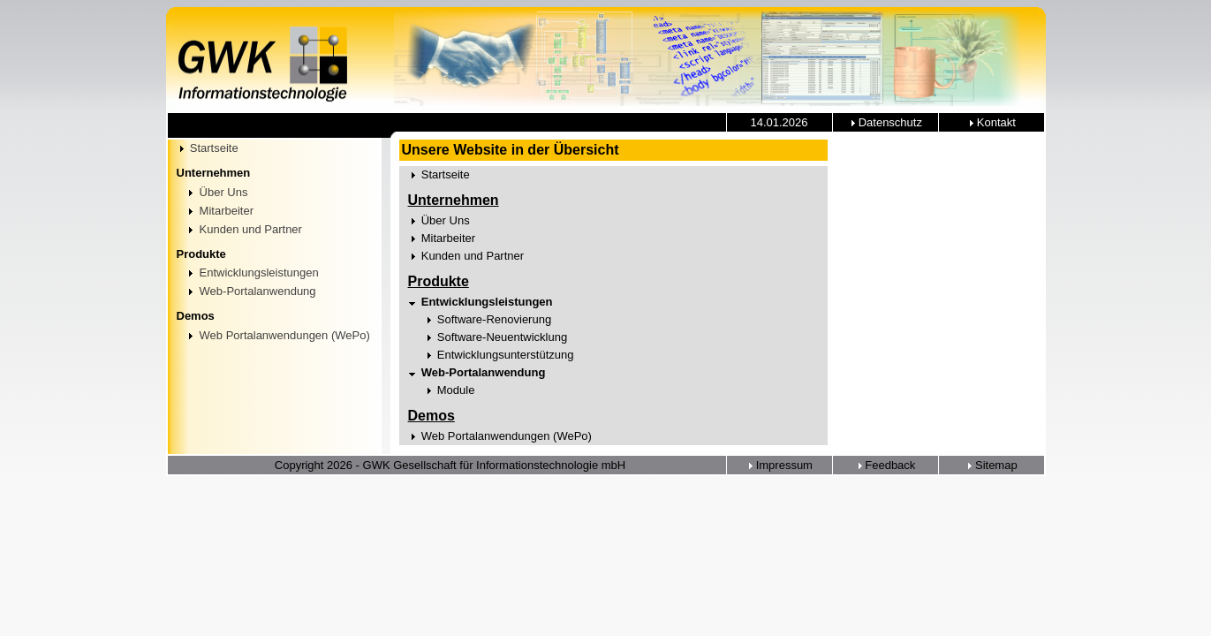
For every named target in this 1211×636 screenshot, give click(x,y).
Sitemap (991, 465)
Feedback (885, 465)
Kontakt (991, 122)
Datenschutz (885, 122)
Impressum (779, 465)
